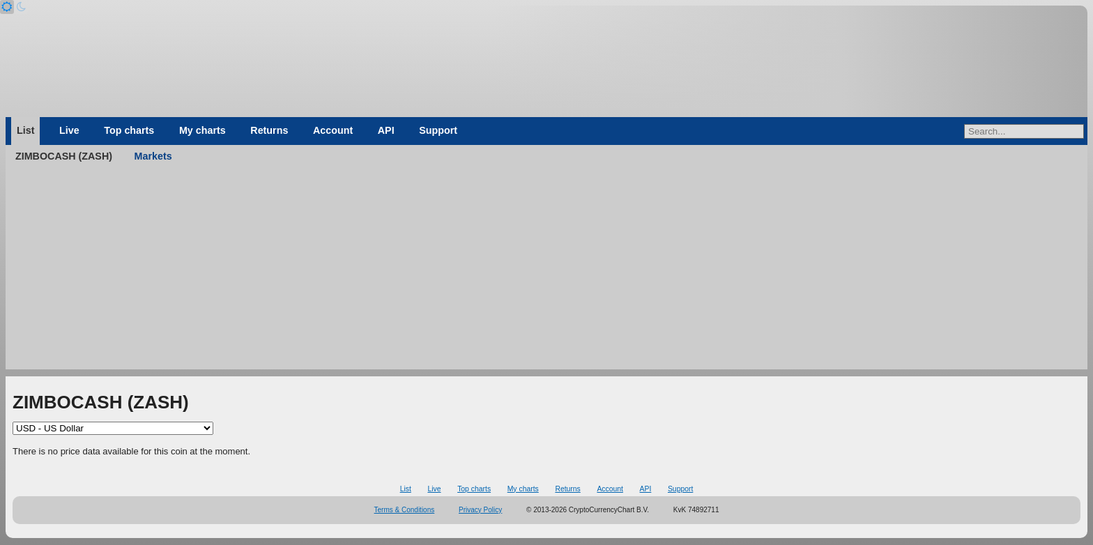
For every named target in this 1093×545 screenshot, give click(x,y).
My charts (202, 130)
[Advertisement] (546, 271)
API (386, 130)
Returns (269, 130)
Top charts (129, 130)
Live (69, 130)
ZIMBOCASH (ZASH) (63, 156)
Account (333, 130)
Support (438, 130)
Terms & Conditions (404, 510)
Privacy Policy (480, 510)
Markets (153, 156)
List (25, 130)
